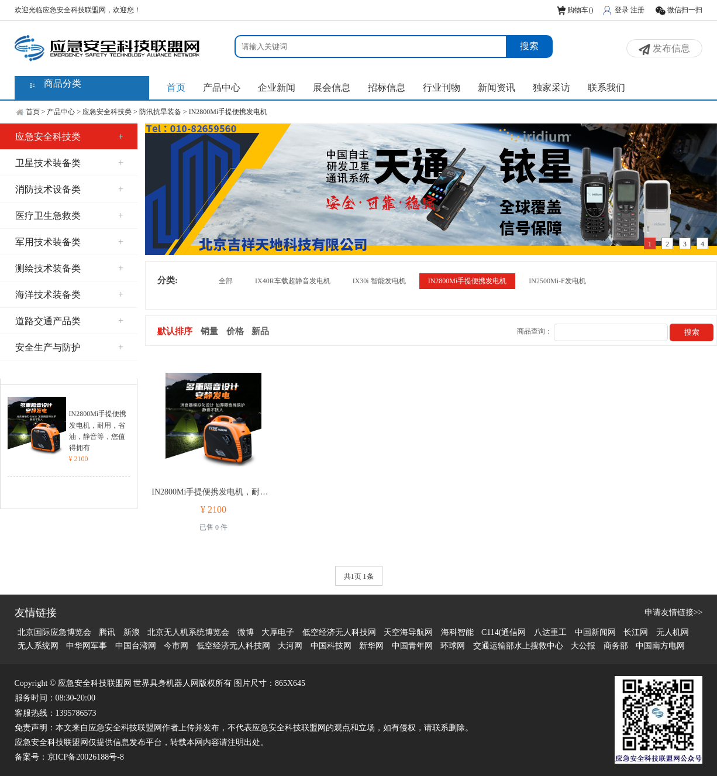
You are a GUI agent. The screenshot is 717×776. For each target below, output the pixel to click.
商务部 (616, 645)
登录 (622, 10)
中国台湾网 (135, 645)
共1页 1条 (359, 576)
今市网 (176, 645)
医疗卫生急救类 (69, 215)
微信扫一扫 (678, 10)
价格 (235, 331)
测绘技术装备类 (69, 268)
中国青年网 (412, 645)
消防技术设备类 (69, 189)
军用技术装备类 (69, 242)
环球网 (452, 645)
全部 (226, 281)
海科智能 (457, 632)
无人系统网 (38, 645)
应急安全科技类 (107, 112)
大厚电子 (277, 632)
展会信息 (331, 87)
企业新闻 (276, 87)
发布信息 (664, 49)
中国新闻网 (595, 632)
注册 (637, 10)
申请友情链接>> (673, 612)
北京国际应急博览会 (54, 632)
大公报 (583, 645)
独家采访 (551, 87)
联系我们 (606, 87)
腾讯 (107, 632)
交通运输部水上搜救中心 (518, 645)
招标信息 (386, 87)
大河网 (290, 645)
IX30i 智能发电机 (379, 281)
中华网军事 (86, 645)
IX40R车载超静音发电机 (292, 281)
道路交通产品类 (69, 321)
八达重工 (550, 632)
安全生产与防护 (69, 347)
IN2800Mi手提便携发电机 (228, 112)
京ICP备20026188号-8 (85, 757)
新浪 (131, 632)
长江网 (635, 632)
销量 (209, 331)
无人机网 (672, 632)
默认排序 (174, 331)
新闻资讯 (496, 87)
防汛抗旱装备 (160, 112)
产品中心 (221, 87)
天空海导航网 (408, 632)
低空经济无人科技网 (339, 632)
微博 (245, 632)
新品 (260, 331)
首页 (176, 87)
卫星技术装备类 (69, 163)
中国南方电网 (660, 645)
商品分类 (62, 83)
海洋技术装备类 (69, 294)
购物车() (575, 10)
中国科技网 (331, 645)
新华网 (371, 645)
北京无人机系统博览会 (188, 632)
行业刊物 (441, 87)
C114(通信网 (503, 632)
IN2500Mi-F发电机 (557, 281)
